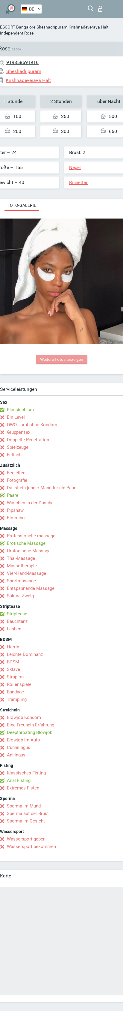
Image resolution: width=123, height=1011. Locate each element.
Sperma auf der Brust (28, 813)
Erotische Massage (26, 543)
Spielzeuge (17, 447)
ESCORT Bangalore (17, 27)
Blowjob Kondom (24, 717)
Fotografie (17, 480)
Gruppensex (18, 432)
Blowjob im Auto (23, 740)
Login (100, 8)
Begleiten (16, 472)
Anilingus (16, 755)
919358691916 (22, 62)
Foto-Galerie (21, 205)
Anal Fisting (19, 780)
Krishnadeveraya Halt (89, 27)
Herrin (13, 647)
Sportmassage (21, 581)
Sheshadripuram (52, 27)
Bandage (15, 692)
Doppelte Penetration (28, 439)
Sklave (13, 669)
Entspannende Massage (30, 588)
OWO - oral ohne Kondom (32, 424)
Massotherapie (22, 566)
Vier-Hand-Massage (26, 573)
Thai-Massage (21, 558)
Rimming (16, 518)
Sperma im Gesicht (26, 821)
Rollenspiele (19, 684)
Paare (12, 495)
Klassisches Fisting (26, 773)
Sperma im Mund (24, 806)
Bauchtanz (17, 621)
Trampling (17, 699)
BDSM (13, 662)
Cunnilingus (18, 747)
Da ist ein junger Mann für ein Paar (41, 487)
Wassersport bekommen (31, 846)
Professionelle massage (31, 536)
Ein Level (16, 417)
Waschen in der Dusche (30, 502)
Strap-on (15, 677)
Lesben (14, 629)
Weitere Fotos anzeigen (61, 359)
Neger (75, 167)
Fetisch (14, 454)
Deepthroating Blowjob (29, 732)
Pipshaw (15, 510)
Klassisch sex (20, 409)
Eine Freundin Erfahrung (30, 725)
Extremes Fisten (23, 788)
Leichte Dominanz (25, 654)
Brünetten (78, 182)
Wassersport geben (26, 839)
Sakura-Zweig (20, 596)
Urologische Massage (29, 551)
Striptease (17, 614)
